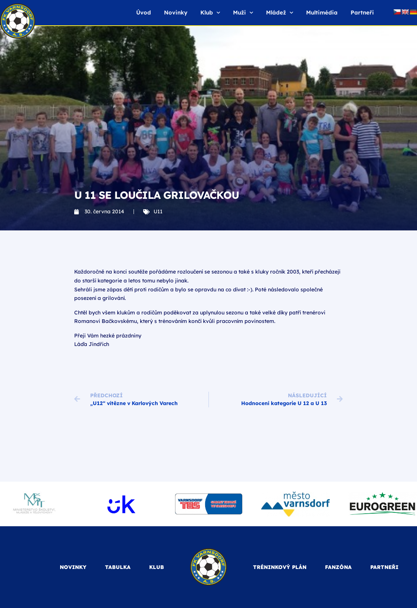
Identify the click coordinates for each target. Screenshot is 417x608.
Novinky (175, 12)
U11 (158, 211)
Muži (243, 13)
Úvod (143, 12)
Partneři (362, 12)
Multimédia (322, 12)
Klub (210, 13)
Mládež (279, 13)
